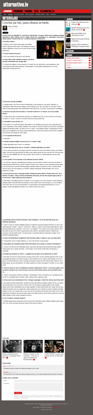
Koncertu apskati (19, 14)
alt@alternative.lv (56, 407)
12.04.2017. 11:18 (13, 372)
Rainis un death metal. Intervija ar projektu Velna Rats (11, 356)
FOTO (36, 11)
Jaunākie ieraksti (40, 14)
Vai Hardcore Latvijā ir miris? (73, 62)
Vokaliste (68, 67)
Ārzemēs (53, 14)
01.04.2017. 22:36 (10, 366)
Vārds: (5, 380)
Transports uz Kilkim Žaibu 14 (74, 60)
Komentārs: (6, 383)
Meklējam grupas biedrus (72, 58)
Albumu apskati (29, 14)
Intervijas (10, 14)
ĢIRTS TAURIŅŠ (12, 26)
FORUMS (28, 11)
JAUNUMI (7, 11)
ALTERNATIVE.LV (47, 11)
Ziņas (4, 14)
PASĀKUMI (18, 11)
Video (47, 14)
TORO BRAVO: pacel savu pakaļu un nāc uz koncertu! (54, 355)
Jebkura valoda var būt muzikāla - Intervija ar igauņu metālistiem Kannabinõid (31, 356)
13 (78, 24)
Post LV (68, 65)
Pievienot (18, 393)
